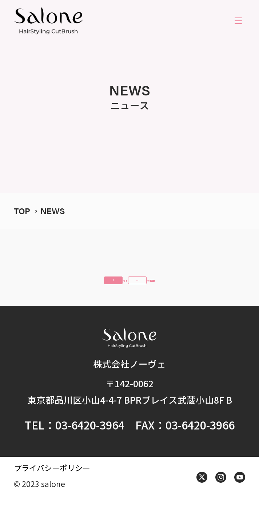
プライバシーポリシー (52, 483)
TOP (22, 211)
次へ (224, 285)
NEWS (52, 211)
